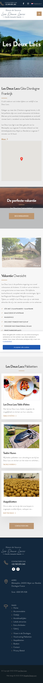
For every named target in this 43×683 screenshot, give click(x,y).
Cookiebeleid (7, 341)
